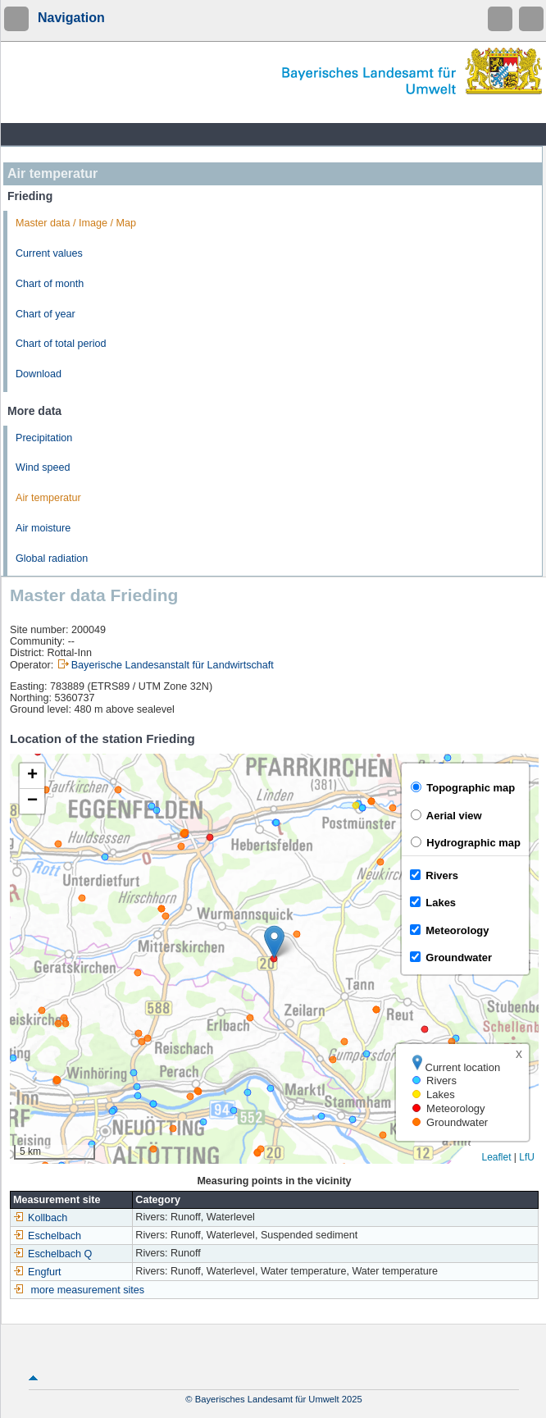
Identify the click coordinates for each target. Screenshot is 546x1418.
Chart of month (50, 284)
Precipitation (44, 438)
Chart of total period (61, 343)
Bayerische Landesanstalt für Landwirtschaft (172, 665)
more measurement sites (88, 1290)
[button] (274, 942)
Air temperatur (48, 498)
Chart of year (45, 314)
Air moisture (43, 528)
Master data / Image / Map (76, 223)
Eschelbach (47, 1236)
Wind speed (43, 467)
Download (38, 374)
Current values (49, 253)
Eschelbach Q (52, 1254)
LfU (527, 1157)
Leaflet (496, 1157)
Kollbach (40, 1218)
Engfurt (37, 1272)
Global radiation (52, 558)
